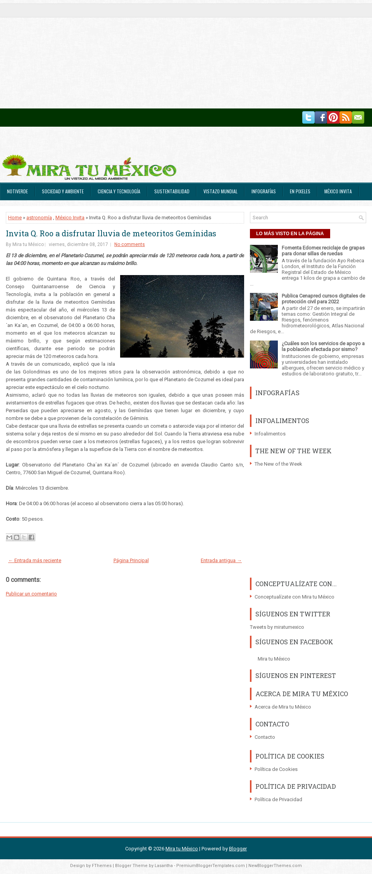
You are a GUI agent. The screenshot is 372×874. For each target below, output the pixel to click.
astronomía (39, 217)
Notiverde (17, 191)
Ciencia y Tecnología (119, 191)
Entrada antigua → (221, 560)
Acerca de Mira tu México (283, 707)
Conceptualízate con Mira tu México (294, 597)
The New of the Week (278, 464)
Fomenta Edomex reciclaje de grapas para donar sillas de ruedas (323, 250)
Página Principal (131, 560)
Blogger (238, 849)
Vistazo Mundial (220, 191)
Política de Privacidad (278, 799)
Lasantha (164, 865)
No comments (129, 244)
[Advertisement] (180, 54)
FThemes (102, 865)
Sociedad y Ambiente (63, 191)
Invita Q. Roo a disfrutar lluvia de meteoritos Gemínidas (111, 233)
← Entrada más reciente (34, 560)
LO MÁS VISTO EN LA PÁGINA (290, 233)
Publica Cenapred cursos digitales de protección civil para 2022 (323, 299)
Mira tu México (274, 659)
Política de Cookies (276, 769)
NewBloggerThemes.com (275, 865)
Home (15, 217)
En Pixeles (300, 191)
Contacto (265, 737)
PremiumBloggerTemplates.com (210, 865)
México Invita (338, 191)
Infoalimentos (270, 434)
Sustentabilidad (171, 191)
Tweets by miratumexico (277, 627)
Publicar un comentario (31, 594)
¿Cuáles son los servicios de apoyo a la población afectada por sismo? (323, 346)
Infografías (263, 191)
